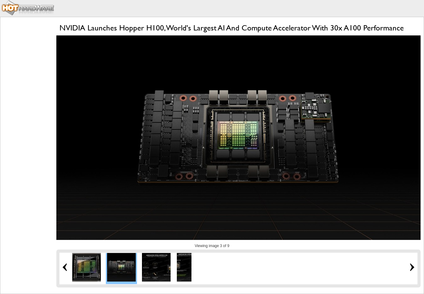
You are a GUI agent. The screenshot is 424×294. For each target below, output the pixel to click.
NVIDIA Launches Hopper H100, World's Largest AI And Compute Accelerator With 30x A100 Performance (231, 27)
